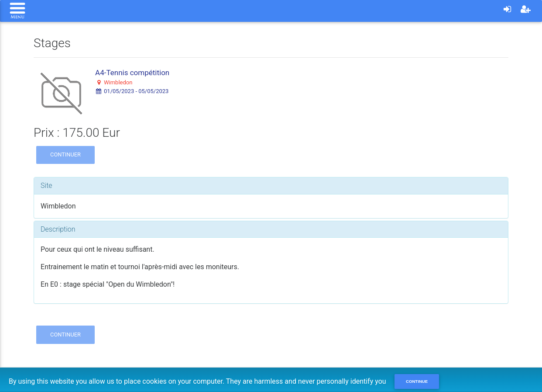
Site (46, 185)
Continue (417, 381)
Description (58, 229)
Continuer (65, 154)
